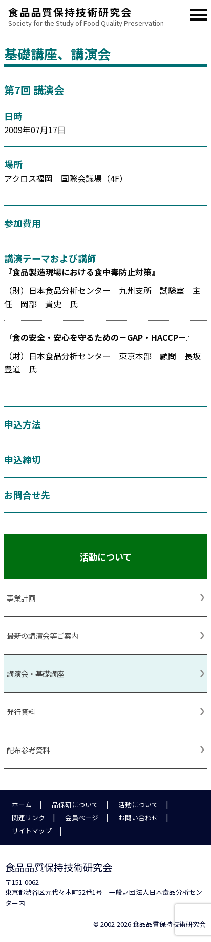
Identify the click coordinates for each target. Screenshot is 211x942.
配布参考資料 (28, 749)
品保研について (75, 804)
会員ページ (81, 817)
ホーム (22, 804)
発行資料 (21, 711)
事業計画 (21, 597)
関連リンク (28, 817)
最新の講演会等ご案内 (42, 635)
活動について (138, 804)
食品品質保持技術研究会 (89, 10)
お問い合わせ (138, 817)
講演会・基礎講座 (35, 673)
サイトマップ (32, 831)
